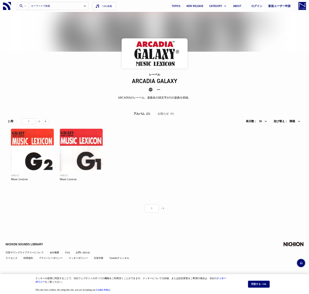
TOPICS (176, 6)
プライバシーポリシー (53, 248)
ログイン (256, 6)
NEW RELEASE (194, 6)
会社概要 (57, 243)
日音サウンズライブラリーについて (27, 243)
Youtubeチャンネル (122, 248)
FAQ (70, 243)
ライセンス (14, 248)
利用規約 (30, 248)
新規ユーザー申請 (279, 6)
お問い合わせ (85, 243)
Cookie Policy (103, 288)
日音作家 (101, 248)
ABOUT (237, 6)
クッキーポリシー (80, 248)
